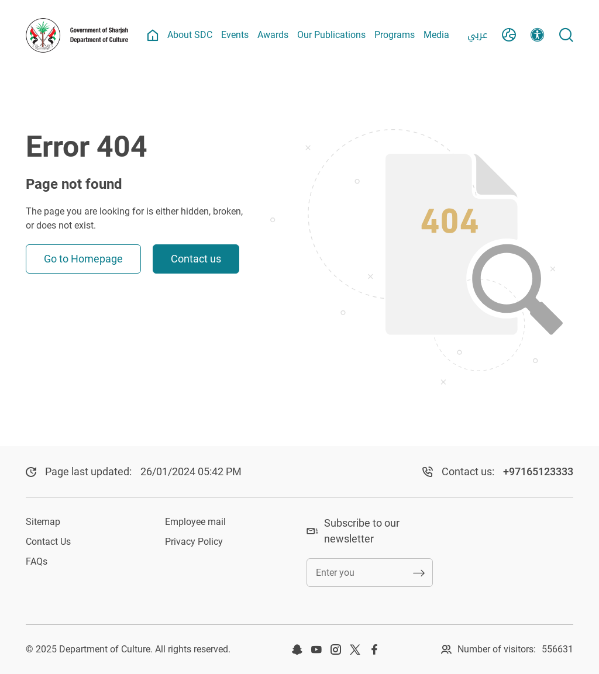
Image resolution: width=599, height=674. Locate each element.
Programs (394, 34)
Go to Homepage (83, 259)
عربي (477, 34)
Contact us (196, 259)
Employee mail (195, 521)
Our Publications (331, 34)
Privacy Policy (194, 541)
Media (436, 34)
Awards (272, 34)
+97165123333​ (538, 471)
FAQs (36, 561)
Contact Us (48, 541)
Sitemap (43, 521)
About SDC (189, 34)
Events (235, 34)
